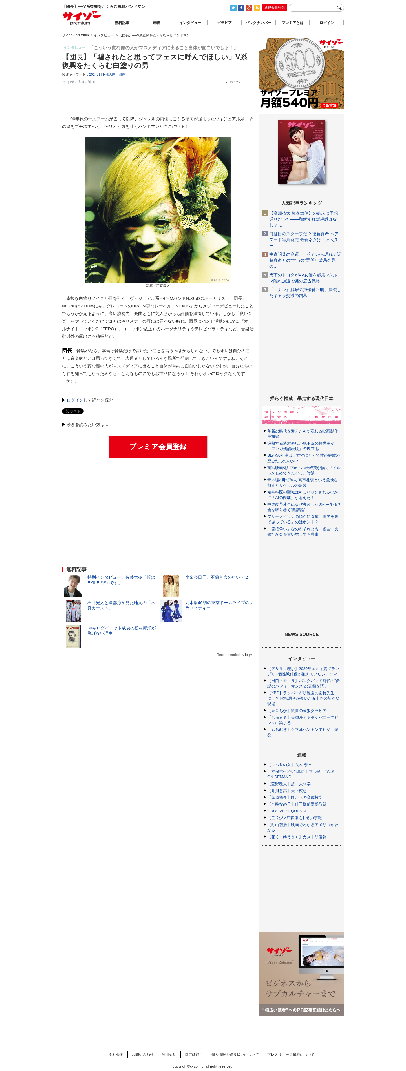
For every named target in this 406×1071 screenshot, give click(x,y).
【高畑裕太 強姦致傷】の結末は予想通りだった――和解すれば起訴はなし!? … (303, 219)
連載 (156, 23)
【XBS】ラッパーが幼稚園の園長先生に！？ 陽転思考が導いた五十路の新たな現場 (303, 698)
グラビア (224, 23)
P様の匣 (109, 74)
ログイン (75, 400)
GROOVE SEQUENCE (287, 811)
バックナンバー (258, 23)
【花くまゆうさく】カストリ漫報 (296, 837)
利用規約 (169, 1054)
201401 (94, 74)
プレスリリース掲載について (291, 1054)
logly (248, 655)
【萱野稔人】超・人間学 (289, 784)
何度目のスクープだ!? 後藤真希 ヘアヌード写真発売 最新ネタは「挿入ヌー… (304, 239)
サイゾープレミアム (82, 18)
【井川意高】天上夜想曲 (289, 790)
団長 (121, 74)
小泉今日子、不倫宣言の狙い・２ (217, 577)
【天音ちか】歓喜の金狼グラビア (296, 710)
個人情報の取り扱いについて (235, 1054)
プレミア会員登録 (158, 447)
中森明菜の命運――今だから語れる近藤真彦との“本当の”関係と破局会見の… (305, 260)
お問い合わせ (143, 1054)
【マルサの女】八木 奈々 (289, 764)
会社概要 (116, 1054)
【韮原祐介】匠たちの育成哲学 (295, 797)
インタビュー (190, 23)
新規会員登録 (274, 8)
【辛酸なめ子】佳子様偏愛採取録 (296, 804)
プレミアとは (293, 23)
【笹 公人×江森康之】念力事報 (294, 817)
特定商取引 (194, 1054)
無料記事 (122, 23)
